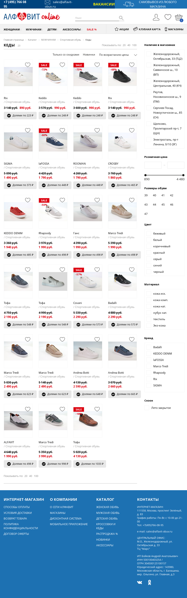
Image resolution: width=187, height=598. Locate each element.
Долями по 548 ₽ (20, 324)
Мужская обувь (108, 513)
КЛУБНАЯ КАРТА (147, 29)
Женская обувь (107, 507)
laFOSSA (44, 163)
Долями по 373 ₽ (20, 185)
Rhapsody (45, 233)
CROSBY (113, 163)
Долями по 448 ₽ (55, 185)
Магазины (57, 513)
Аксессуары (104, 545)
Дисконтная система (66, 518)
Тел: (150, 525)
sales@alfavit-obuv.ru (159, 531)
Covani (77, 303)
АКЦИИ (122, 29)
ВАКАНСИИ (104, 4)
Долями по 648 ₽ (90, 394)
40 (128, 45)
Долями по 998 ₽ (55, 463)
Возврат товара (15, 518)
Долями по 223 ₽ (20, 115)
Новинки (89, 54)
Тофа (7, 303)
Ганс (76, 233)
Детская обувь (107, 518)
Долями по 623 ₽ (20, 394)
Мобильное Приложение (69, 524)
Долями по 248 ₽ (55, 115)
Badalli (112, 303)
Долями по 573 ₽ (90, 324)
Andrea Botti (81, 372)
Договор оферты (16, 534)
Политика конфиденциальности (21, 526)
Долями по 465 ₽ (124, 185)
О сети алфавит (61, 507)
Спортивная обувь (17, 102)
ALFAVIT (9, 442)
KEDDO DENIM (13, 233)
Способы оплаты (17, 507)
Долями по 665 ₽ (124, 394)
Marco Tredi (115, 233)
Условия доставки (18, 513)
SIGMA (8, 163)
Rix (6, 98)
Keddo (43, 98)
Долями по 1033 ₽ (90, 463)
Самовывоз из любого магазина (150, 4)
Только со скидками (66, 54)
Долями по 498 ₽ (55, 254)
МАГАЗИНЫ (174, 29)
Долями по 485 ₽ (20, 254)
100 (134, 45)
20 (124, 45)
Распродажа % (107, 534)
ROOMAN (79, 163)
